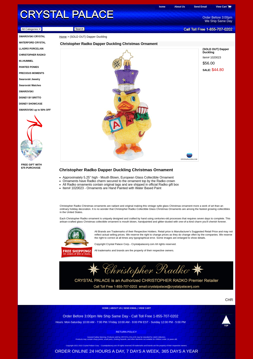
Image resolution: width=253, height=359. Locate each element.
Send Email (200, 6)
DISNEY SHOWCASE (30, 103)
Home (63, 36)
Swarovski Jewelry (29, 79)
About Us (180, 6)
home (162, 6)
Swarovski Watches (30, 85)
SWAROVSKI (26, 91)
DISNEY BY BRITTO (30, 97)
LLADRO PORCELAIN (31, 48)
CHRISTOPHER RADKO (32, 54)
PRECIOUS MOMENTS (31, 73)
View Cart (221, 6)
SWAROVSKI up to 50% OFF (35, 109)
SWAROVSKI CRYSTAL (32, 36)
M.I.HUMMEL (26, 61)
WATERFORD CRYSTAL (32, 42)
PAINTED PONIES (29, 67)
